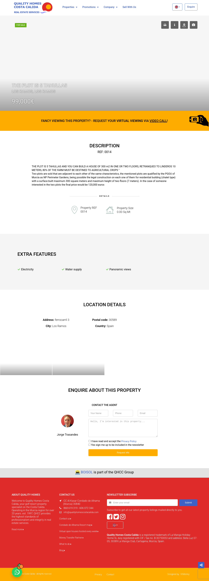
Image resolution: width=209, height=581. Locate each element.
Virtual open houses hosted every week (79, 531)
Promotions (89, 7)
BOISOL (87, 472)
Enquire (191, 7)
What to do (65, 544)
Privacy (98, 574)
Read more (18, 529)
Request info (123, 452)
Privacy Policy (129, 441)
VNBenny (184, 574)
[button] (177, 6)
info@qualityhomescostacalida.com (81, 512)
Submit (188, 502)
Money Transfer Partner (71, 537)
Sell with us (129, 7)
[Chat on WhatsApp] (17, 572)
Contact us (65, 518)
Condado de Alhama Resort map (75, 525)
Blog (62, 550)
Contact (110, 574)
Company (109, 7)
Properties (68, 7)
